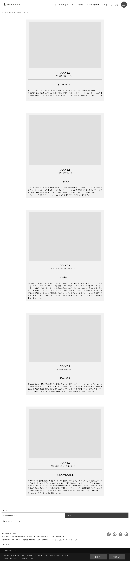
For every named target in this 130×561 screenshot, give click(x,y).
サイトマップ (7, 544)
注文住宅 (114, 4)
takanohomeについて (11, 515)
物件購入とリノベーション (12, 521)
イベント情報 (77, 4)
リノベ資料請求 (61, 4)
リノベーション (71, 515)
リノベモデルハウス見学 (96, 4)
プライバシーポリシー (51, 555)
